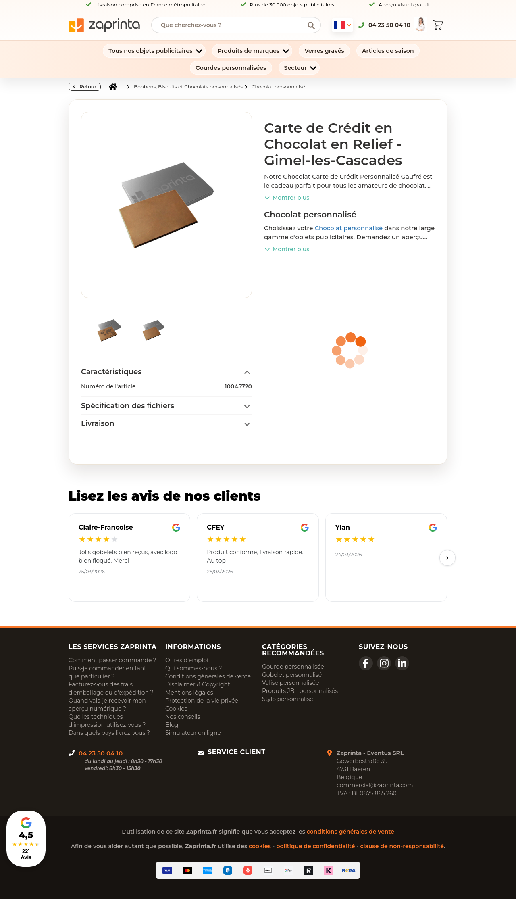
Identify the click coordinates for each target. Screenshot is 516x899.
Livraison (97, 423)
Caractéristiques (111, 371)
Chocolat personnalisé (278, 86)
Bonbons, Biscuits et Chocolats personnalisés (188, 86)
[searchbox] (230, 25)
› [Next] (447, 557)
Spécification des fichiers (127, 405)
